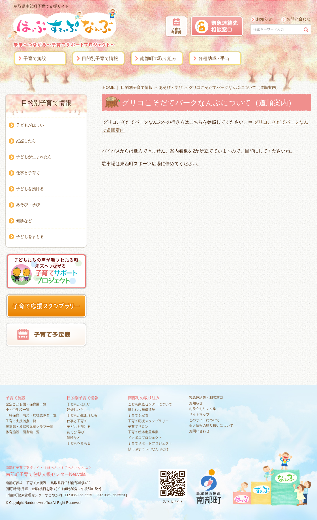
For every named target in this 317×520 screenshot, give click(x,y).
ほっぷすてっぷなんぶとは (148, 449)
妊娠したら (26, 141)
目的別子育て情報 (100, 58)
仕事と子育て (28, 173)
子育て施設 (34, 58)
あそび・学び (171, 87)
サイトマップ (199, 414)
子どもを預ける (30, 188)
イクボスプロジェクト (145, 438)
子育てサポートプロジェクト (150, 443)
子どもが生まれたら (34, 156)
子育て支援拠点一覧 (21, 421)
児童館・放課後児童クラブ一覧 (29, 427)
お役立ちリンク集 (202, 409)
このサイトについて (204, 420)
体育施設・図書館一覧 (23, 432)
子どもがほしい (30, 125)
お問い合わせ (298, 19)
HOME (109, 87)
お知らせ (264, 19)
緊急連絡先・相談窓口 (206, 397)
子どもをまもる (30, 236)
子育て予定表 (138, 415)
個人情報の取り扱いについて (211, 425)
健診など (24, 220)
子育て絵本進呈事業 (143, 432)
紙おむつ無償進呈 (141, 410)
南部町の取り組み (158, 58)
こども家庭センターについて (150, 404)
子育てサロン (138, 427)
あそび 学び (76, 432)
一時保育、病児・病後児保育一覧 (31, 415)
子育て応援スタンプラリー (148, 421)
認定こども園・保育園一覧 (26, 404)
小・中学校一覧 (17, 410)
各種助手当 (213, 58)
